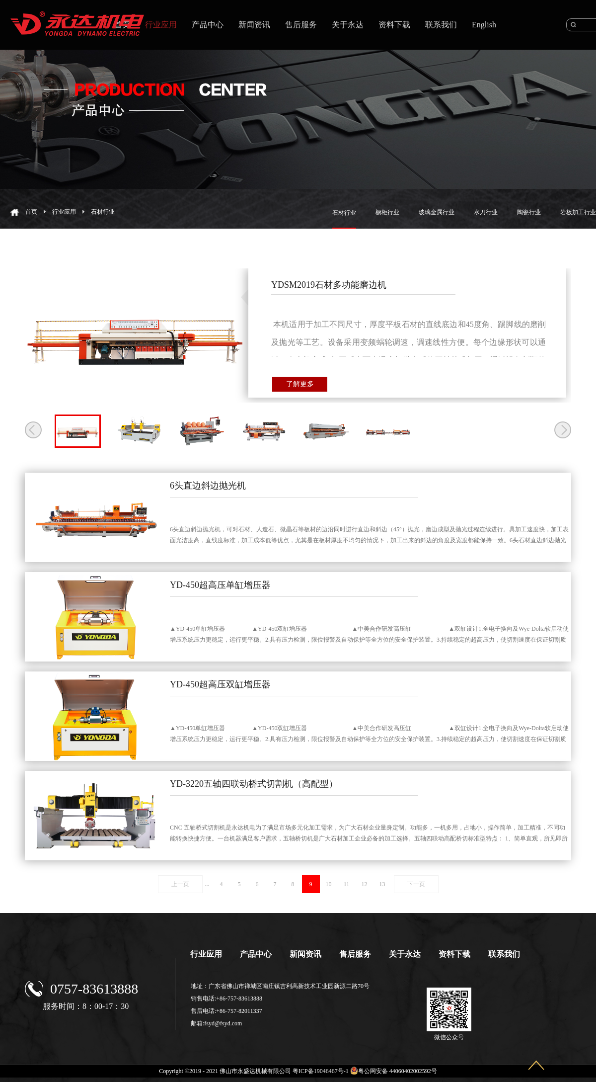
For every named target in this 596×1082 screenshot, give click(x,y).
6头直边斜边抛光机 (208, 486)
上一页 (180, 884)
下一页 (416, 884)
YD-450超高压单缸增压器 (220, 585)
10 (329, 884)
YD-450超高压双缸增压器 (220, 684)
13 (382, 884)
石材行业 (103, 211)
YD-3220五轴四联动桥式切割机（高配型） (254, 784)
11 (347, 884)
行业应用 (64, 211)
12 (365, 884)
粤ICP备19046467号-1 (321, 1071)
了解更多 (300, 384)
